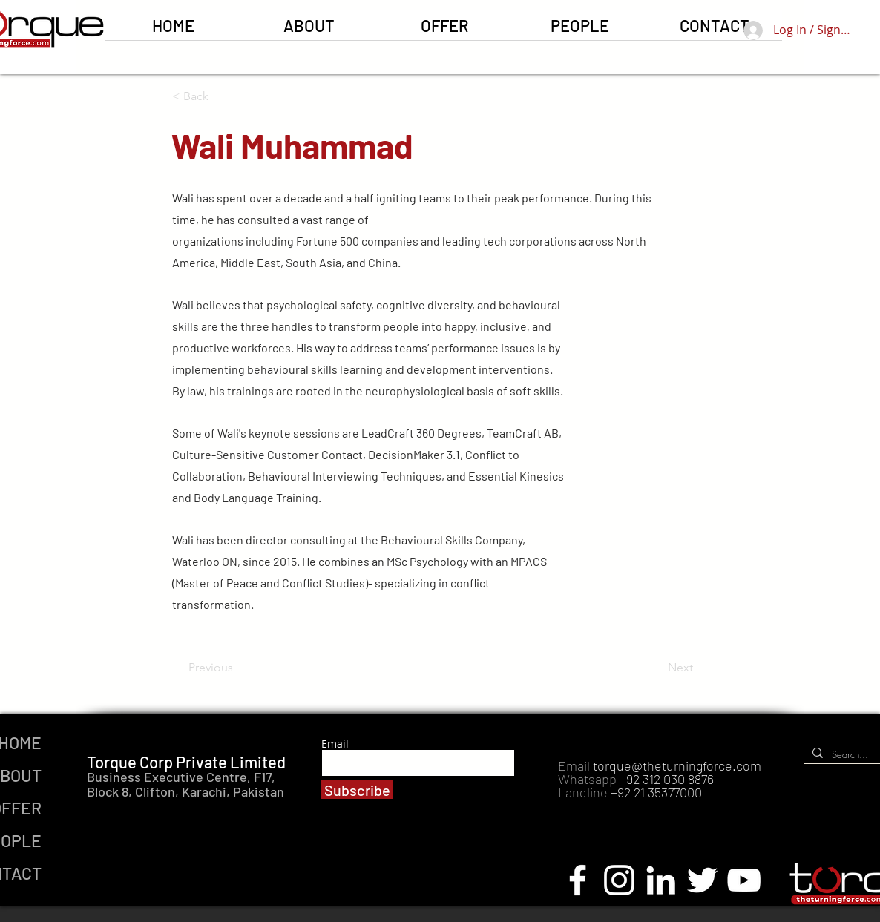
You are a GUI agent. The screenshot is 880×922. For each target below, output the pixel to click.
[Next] (656, 667)
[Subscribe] (357, 789)
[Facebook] (577, 880)
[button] (444, 30)
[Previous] (237, 667)
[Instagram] (619, 880)
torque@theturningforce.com (677, 765)
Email (335, 744)
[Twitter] (702, 880)
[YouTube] (743, 880)
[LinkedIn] (660, 880)
